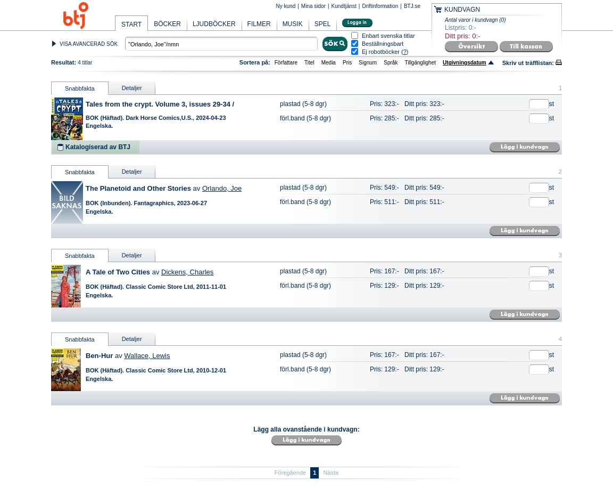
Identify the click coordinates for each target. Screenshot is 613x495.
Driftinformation (380, 6)
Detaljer (132, 88)
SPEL (322, 24)
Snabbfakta (80, 88)
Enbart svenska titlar (388, 36)
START (131, 24)
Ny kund (286, 6)
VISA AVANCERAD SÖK (89, 44)
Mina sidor (313, 6)
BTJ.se (412, 6)
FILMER (259, 24)
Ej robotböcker (381, 51)
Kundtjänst (344, 6)
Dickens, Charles (187, 272)
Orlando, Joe (222, 188)
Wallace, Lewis (147, 356)
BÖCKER (167, 24)
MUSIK (293, 24)
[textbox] (221, 44)
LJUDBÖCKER (214, 24)
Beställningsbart (382, 44)
